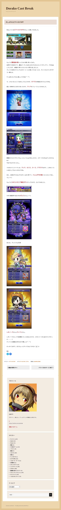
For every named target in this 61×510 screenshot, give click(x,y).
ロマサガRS (12, 458)
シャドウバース (13, 466)
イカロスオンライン (14, 476)
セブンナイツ (13, 474)
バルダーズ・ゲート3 (15, 460)
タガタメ (12, 468)
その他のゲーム (13, 447)
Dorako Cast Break (19, 8)
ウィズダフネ (13, 456)
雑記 (11, 445)
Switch (11, 441)
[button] (19, 46)
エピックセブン (13, 464)
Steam (11, 443)
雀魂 (11, 454)
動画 (11, 451)
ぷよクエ (12, 453)
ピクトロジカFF (12, 361)
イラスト (12, 449)
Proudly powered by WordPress (21, 505)
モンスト (12, 439)
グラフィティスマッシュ (15, 472)
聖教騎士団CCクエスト (15, 470)
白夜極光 (12, 462)
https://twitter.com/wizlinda (16, 423)
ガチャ (27, 361)
